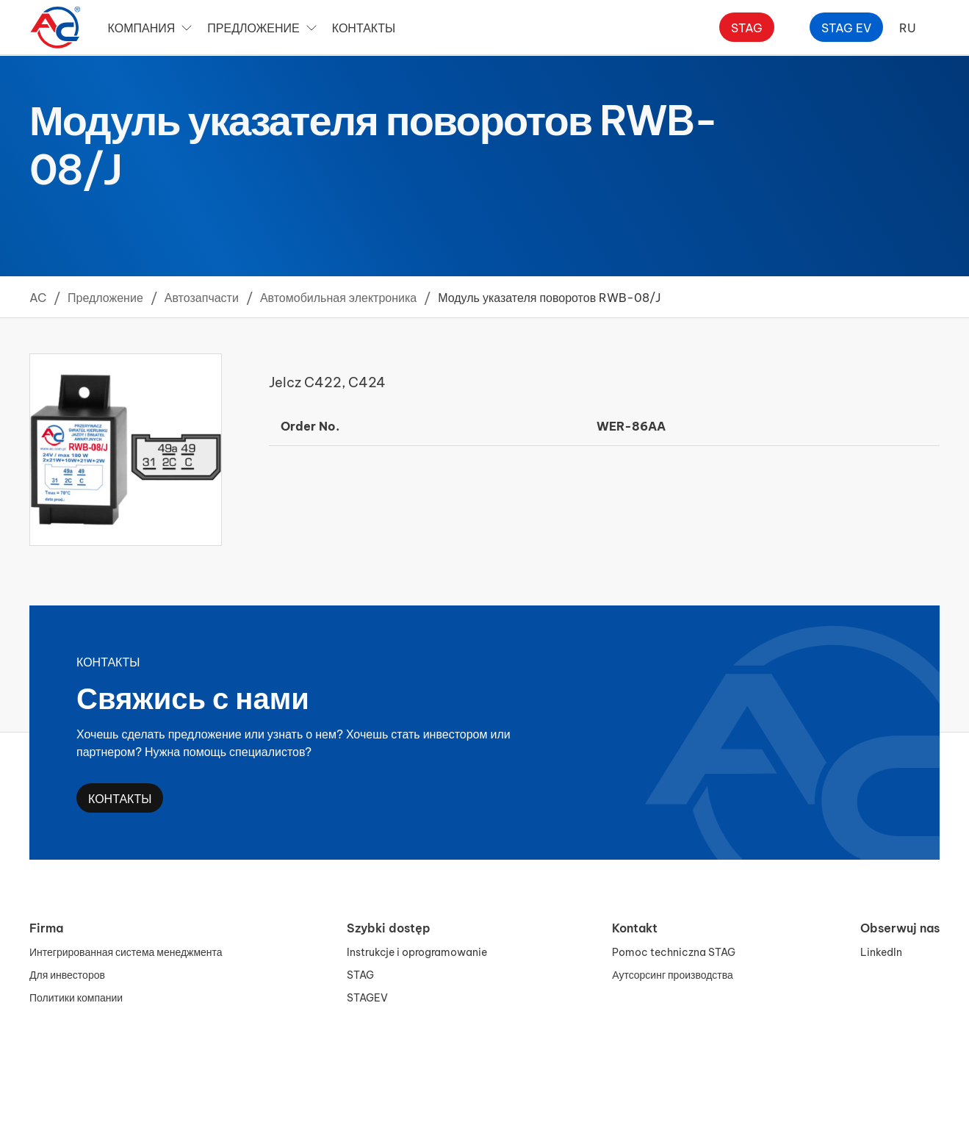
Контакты (363, 26)
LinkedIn (881, 951)
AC (37, 296)
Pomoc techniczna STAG (673, 951)
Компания (152, 27)
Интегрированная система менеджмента (126, 951)
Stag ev (846, 26)
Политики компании (76, 996)
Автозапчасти (202, 296)
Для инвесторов (67, 974)
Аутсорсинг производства (672, 974)
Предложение (263, 27)
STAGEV (367, 996)
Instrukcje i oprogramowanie (417, 951)
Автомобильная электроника (338, 296)
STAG (360, 974)
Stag (747, 26)
